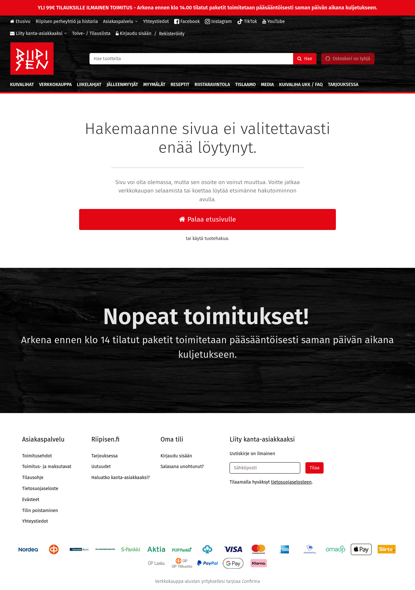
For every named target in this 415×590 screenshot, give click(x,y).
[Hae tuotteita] (202, 58)
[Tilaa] (314, 468)
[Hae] (304, 58)
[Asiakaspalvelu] (120, 21)
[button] (291, 482)
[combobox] (202, 58)
